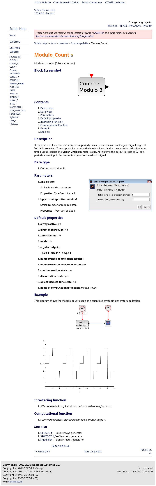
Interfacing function (51, 121)
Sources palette (14, 49)
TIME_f (12, 120)
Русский (147, 25)
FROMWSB (14, 73)
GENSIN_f (14, 76)
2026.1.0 (99, 32)
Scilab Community (92, 2)
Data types (46, 111)
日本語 (123, 25)
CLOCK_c (13, 60)
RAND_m (13, 93)
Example (45, 128)
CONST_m (14, 63)
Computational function (53, 125)
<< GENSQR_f (42, 451)
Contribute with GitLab (66, 2)
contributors (15, 481)
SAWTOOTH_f (15, 107)
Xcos (12, 35)
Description (46, 108)
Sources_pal (15, 56)
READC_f (13, 100)
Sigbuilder (14, 117)
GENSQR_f (14, 80)
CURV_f (12, 66)
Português (135, 25)
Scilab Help (17, 28)
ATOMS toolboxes (115, 2)
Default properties (50, 118)
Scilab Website (42, 2)
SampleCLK (14, 113)
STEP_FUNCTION (17, 110)
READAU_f (14, 96)
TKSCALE (13, 123)
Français (112, 25)
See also (45, 131)
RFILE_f (12, 103)
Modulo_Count (16, 83)
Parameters (47, 115)
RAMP (12, 90)
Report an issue (60, 446)
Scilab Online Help (44, 10)
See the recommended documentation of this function (64, 36)
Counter (13, 70)
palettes (14, 41)
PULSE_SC (14, 86)
